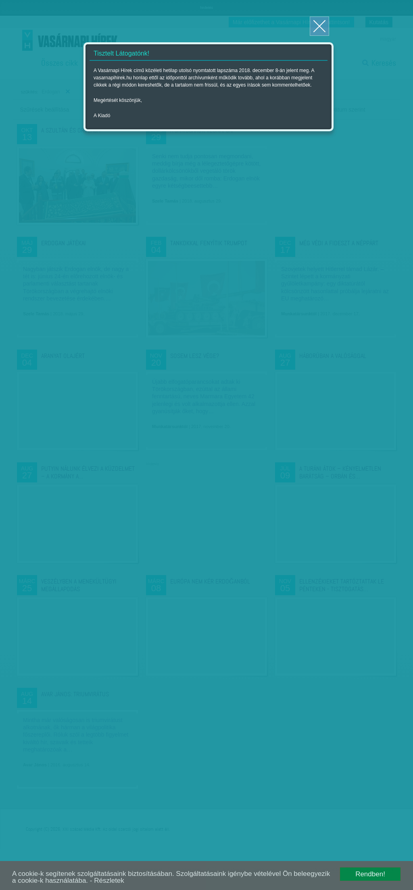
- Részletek (107, 880)
